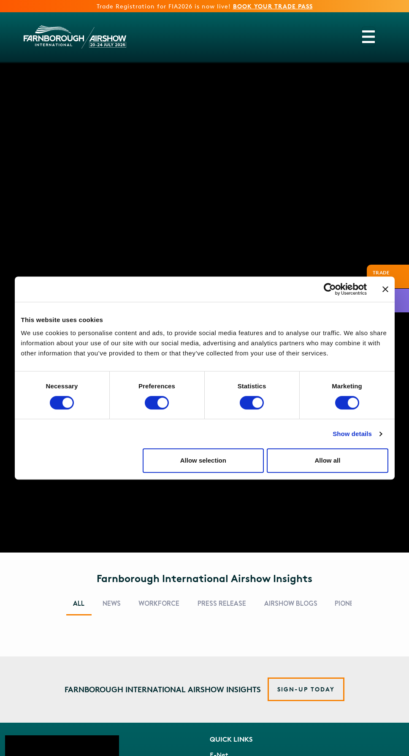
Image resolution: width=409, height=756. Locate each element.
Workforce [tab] (158, 603)
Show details (352, 433)
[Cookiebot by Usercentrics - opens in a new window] (330, 289)
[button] (306, 689)
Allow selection (203, 460)
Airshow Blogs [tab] (290, 603)
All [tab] (78, 603)
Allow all (328, 460)
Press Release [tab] (222, 603)
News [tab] (112, 603)
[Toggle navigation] (368, 37)
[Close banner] (385, 289)
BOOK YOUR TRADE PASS (273, 6)
